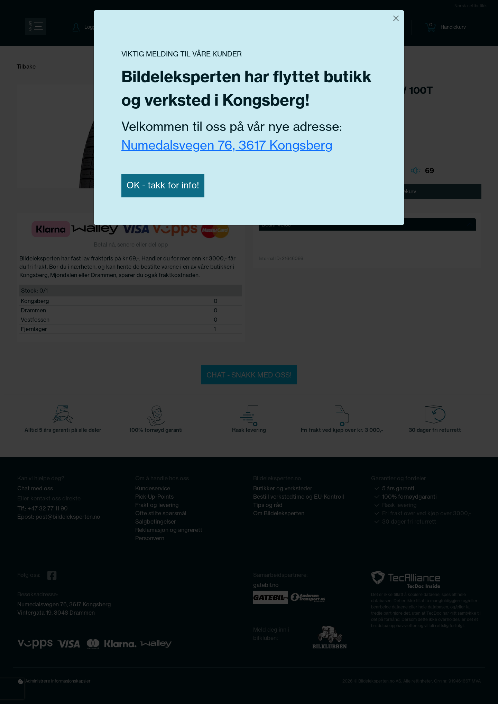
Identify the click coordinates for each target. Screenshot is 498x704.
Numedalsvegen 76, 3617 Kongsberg (226, 145)
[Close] (396, 18)
